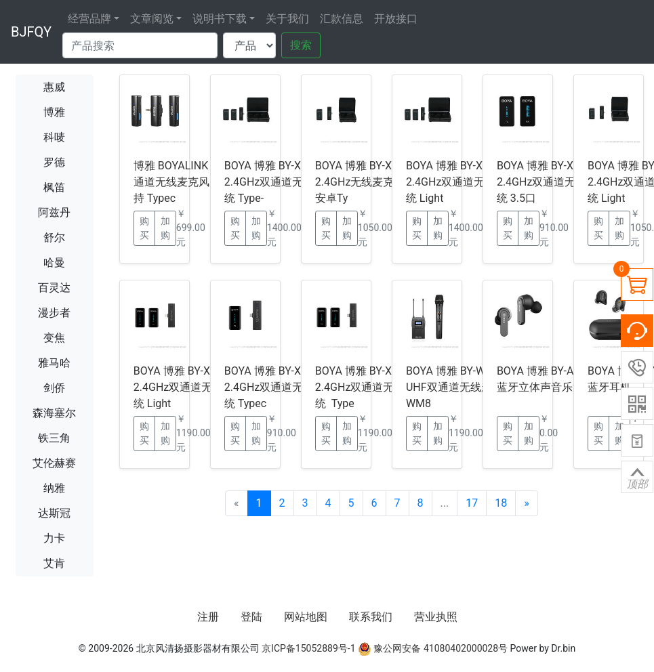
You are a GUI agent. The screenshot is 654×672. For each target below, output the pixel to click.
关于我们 (287, 18)
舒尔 (54, 237)
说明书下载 (219, 18)
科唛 (54, 137)
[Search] (140, 45)
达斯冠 (54, 513)
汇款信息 (341, 18)
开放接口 (395, 18)
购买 (144, 227)
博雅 (54, 112)
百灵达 (54, 287)
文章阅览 (151, 18)
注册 (208, 616)
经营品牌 (89, 18)
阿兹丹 (54, 212)
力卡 (54, 538)
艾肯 (54, 563)
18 (501, 503)
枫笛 (54, 187)
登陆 (251, 616)
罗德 (54, 162)
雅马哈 (54, 362)
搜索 (301, 45)
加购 (165, 227)
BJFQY (31, 32)
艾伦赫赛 (54, 463)
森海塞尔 (54, 412)
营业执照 (435, 616)
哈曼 (54, 262)
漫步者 (54, 312)
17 (472, 503)
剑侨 (54, 387)
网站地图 (305, 616)
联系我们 (370, 616)
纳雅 (54, 488)
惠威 (54, 87)
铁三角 (54, 438)
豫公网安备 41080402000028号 (433, 648)
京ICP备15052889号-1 (308, 648)
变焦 (54, 337)
